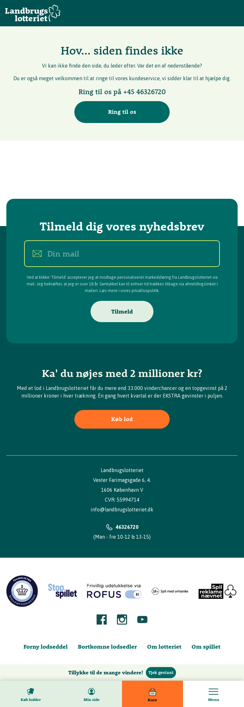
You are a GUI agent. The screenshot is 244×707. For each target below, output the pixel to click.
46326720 (127, 527)
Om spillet (206, 646)
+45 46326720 (144, 91)
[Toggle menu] (213, 694)
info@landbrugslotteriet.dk (122, 509)
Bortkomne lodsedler (107, 646)
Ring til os (122, 111)
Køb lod (122, 419)
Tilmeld (122, 311)
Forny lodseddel (46, 646)
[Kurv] (152, 694)
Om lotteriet (164, 646)
